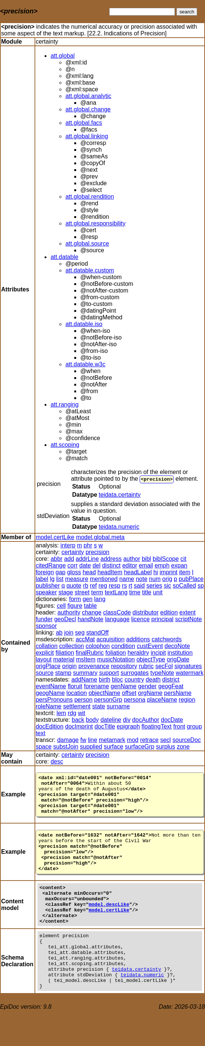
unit (158, 592)
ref (93, 585)
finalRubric (90, 653)
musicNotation (116, 659)
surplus (165, 746)
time (134, 592)
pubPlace (191, 579)
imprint (169, 572)
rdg (72, 713)
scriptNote (188, 619)
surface (113, 746)
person (83, 699)
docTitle (104, 726)
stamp (63, 673)
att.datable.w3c (85, 364)
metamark (112, 740)
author (131, 559)
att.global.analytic (88, 96)
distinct (111, 565)
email (146, 565)
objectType (150, 659)
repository (124, 666)
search (186, 12)
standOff (97, 632)
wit (81, 713)
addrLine (87, 559)
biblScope (166, 559)
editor (129, 565)
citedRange (51, 565)
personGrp (108, 699)
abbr (56, 559)
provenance (94, 666)
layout (44, 659)
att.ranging (65, 404)
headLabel (138, 572)
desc (57, 761)
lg (52, 579)
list (60, 579)
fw (83, 740)
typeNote (162, 673)
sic (167, 585)
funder (44, 619)
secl (165, 740)
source (44, 673)
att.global (63, 56)
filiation (65, 653)
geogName (50, 693)
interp (68, 545)
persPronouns (54, 699)
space (44, 746)
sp (201, 585)
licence (140, 619)
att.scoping (65, 445)
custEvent (150, 646)
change (92, 612)
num (154, 579)
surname (118, 706)
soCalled (184, 585)
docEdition (50, 726)
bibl (146, 559)
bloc (117, 679)
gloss (74, 572)
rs (124, 585)
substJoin (65, 746)
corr (73, 565)
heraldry (138, 653)
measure (76, 579)
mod (133, 740)
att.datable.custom (89, 270)
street (82, 592)
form (75, 599)
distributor (146, 612)
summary (85, 673)
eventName (51, 686)
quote (73, 585)
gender (147, 686)
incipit (158, 653)
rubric (146, 666)
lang (99, 599)
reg (102, 585)
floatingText (156, 726)
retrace (149, 740)
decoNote (177, 646)
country (134, 679)
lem (61, 713)
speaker (46, 592)
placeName (162, 699)
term (97, 592)
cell (61, 606)
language (117, 619)
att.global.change (88, 109)
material (63, 659)
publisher (48, 585)
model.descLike (109, 924)
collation (47, 646)
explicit (45, 653)
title (147, 592)
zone (183, 746)
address (111, 559)
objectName (104, 693)
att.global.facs (83, 123)
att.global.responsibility (95, 223)
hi (155, 572)
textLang (116, 592)
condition (123, 646)
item (184, 572)
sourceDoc (186, 740)
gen (87, 599)
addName (84, 679)
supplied (91, 746)
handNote (90, 619)
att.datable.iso (83, 324)
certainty (73, 552)
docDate (172, 720)
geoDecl (65, 619)
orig (167, 579)
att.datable (64, 257)
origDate (178, 659)
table (90, 606)
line (92, 740)
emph (161, 565)
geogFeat (170, 686)
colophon (97, 646)
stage (66, 592)
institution (180, 653)
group (194, 726)
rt (130, 585)
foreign (45, 572)
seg (80, 632)
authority (69, 612)
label (42, 579)
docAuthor (145, 720)
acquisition (111, 639)
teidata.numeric (119, 527)
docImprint (79, 726)
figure (75, 606)
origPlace (48, 666)
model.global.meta (100, 537)
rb (85, 585)
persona (135, 699)
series (154, 585)
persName (178, 693)
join (69, 632)
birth (104, 679)
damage (68, 740)
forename (96, 686)
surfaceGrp (139, 746)
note (141, 579)
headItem (110, 572)
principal (163, 619)
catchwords (167, 639)
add (69, 559)
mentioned (104, 579)
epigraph (128, 726)
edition (169, 612)
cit (183, 559)
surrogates (135, 673)
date (85, 565)
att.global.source (87, 243)
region (187, 699)
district (170, 679)
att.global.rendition (89, 196)
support (109, 673)
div (126, 720)
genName (123, 686)
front (179, 726)
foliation (115, 653)
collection (71, 646)
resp (114, 585)
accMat (85, 639)
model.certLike (55, 537)
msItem (85, 659)
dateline (110, 720)
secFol (164, 666)
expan (179, 565)
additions (138, 639)
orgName (150, 693)
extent (187, 612)
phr (88, 545)
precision (157, 478)
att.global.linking (86, 136)
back (78, 720)
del (96, 565)
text (40, 733)
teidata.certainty (120, 495)
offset (129, 693)
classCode (117, 612)
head (89, 572)
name (126, 579)
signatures (188, 666)
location (76, 693)
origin (69, 666)
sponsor (46, 626)
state (98, 706)
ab (59, 632)
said (139, 585)
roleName (48, 706)
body (92, 720)
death (153, 679)
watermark (190, 673)
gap (61, 572)
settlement (77, 706)
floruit (75, 686)
